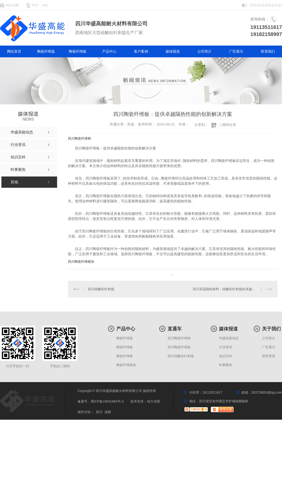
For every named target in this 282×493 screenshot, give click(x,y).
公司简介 (204, 51)
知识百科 (225, 356)
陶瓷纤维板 (77, 51)
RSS (35, 5)
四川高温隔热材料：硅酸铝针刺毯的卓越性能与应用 (230, 289)
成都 (107, 412)
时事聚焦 (225, 365)
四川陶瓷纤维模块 (81, 261)
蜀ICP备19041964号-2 (107, 401)
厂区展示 (236, 51)
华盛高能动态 (229, 338)
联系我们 (268, 51)
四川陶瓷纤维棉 (79, 138)
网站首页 (14, 51)
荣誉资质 (268, 356)
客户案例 (141, 51)
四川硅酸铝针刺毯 (101, 289)
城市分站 (84, 412)
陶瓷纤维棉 (124, 356)
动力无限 (153, 401)
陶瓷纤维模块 (126, 365)
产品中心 (109, 51)
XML (45, 5)
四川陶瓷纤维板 (179, 347)
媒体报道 (173, 51)
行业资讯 (225, 347)
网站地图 (12, 5)
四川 (99, 412)
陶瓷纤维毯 (46, 51)
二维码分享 (227, 125)
